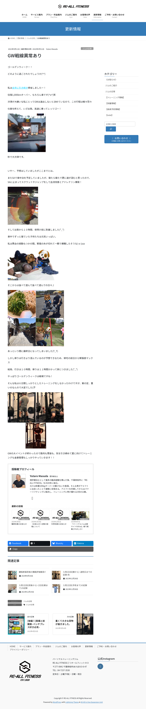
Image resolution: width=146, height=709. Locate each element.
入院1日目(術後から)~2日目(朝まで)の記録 (33, 586)
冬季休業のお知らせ (58, 524)
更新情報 (89, 646)
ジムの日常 (87, 48)
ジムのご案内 (61, 646)
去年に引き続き (20, 87)
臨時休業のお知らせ (19, 524)
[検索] (111, 129)
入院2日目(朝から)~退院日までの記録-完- (77, 573)
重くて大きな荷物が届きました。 (64, 622)
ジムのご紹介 (111, 85)
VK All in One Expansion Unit (92, 702)
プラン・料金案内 (43, 646)
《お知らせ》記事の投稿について (39, 525)
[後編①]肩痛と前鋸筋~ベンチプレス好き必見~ (36, 624)
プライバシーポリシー (20, 649)
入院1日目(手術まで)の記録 (75, 585)
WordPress (57, 702)
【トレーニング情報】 (115, 97)
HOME (12, 646)
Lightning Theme (72, 702)
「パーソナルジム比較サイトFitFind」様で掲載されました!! (79, 526)
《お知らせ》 (25, 519)
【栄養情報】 (111, 103)
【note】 (109, 115)
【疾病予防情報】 (113, 109)
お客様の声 (76, 646)
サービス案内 (25, 646)
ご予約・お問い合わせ (107, 646)
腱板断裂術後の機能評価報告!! (32, 571)
